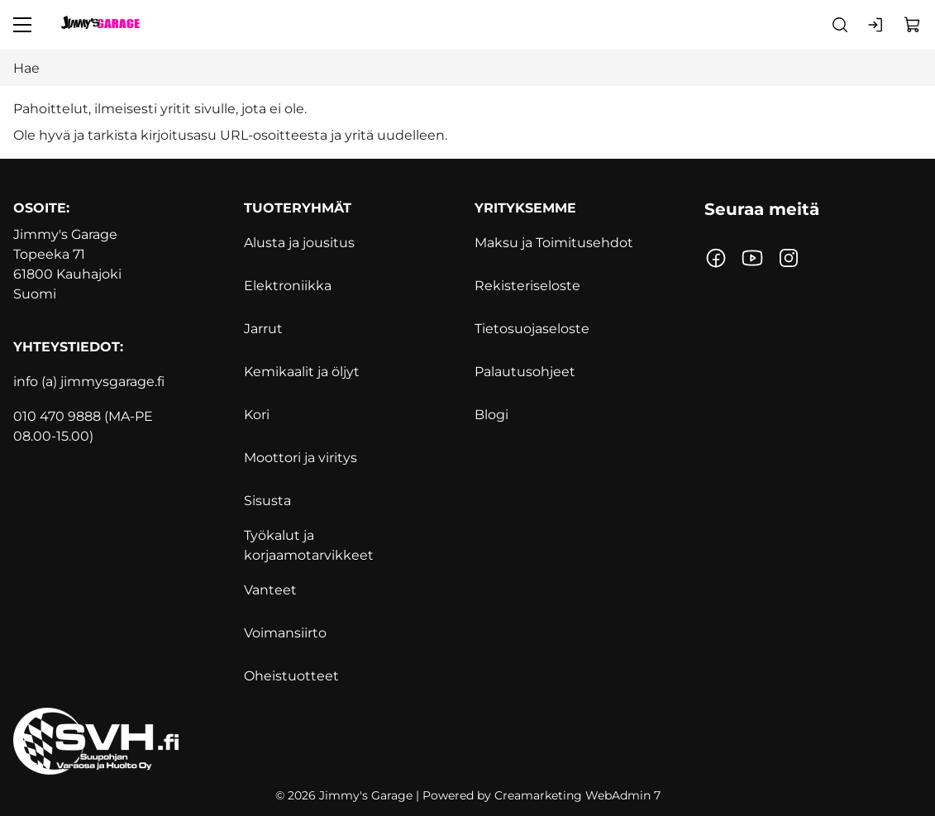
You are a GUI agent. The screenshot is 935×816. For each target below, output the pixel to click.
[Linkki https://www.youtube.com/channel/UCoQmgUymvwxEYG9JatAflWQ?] (752, 258)
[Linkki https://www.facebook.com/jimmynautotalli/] (716, 258)
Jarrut (263, 328)
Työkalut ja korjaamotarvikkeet (309, 545)
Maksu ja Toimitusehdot (554, 243)
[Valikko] (22, 25)
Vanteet (270, 590)
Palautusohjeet (525, 371)
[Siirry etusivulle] (100, 25)
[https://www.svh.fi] (467, 741)
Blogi (491, 414)
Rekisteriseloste (527, 285)
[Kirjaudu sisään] (876, 25)
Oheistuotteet (291, 676)
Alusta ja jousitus (299, 243)
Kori (257, 414)
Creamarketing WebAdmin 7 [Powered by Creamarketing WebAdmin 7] (577, 795)
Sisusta (267, 500)
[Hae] (467, 68)
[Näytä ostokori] (912, 25)
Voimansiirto (285, 633)
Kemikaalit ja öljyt (302, 371)
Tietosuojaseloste (532, 328)
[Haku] (840, 25)
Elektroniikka (288, 285)
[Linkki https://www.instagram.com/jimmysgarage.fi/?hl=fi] (788, 258)
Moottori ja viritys (300, 457)
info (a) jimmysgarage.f (87, 381)
